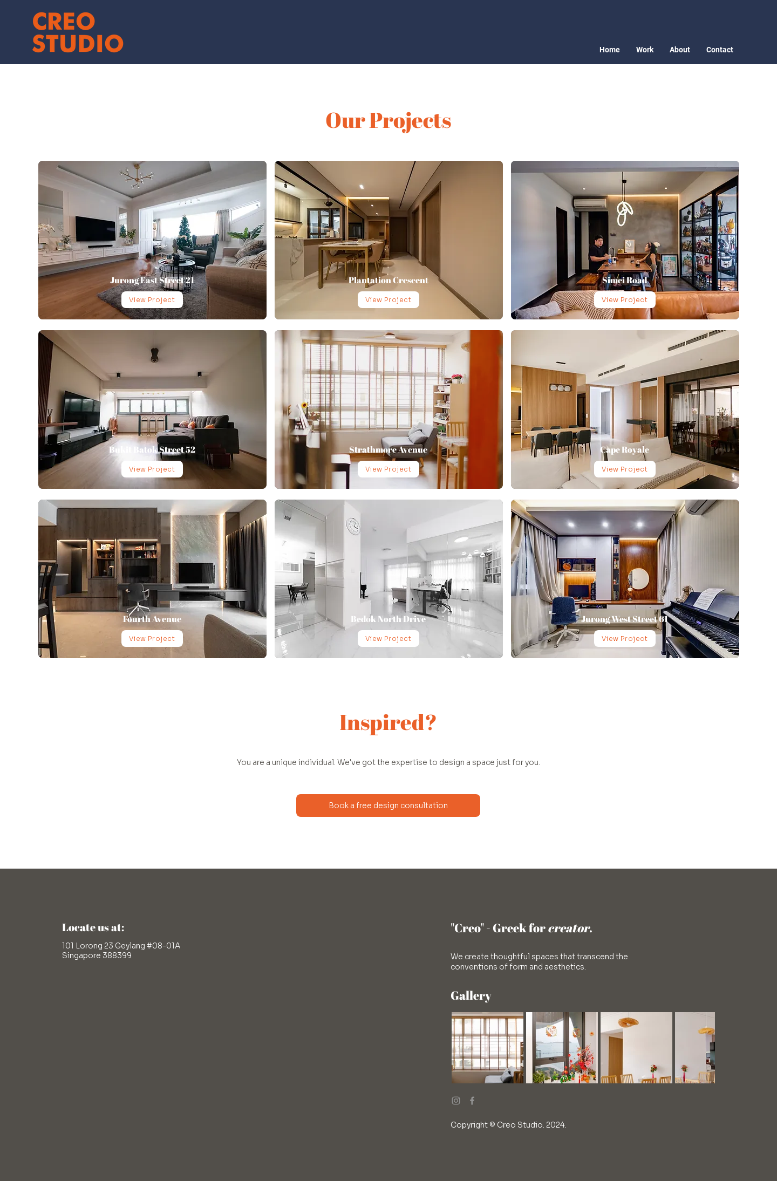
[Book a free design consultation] (388, 805)
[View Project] (152, 299)
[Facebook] (472, 1100)
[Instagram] (456, 1100)
